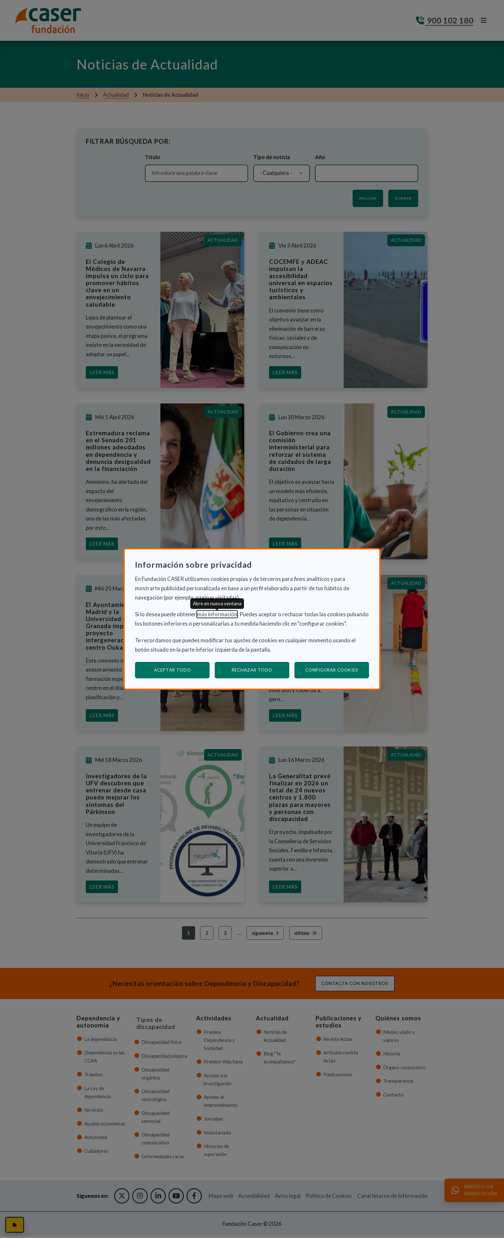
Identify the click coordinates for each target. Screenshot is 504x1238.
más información (217, 614)
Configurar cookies (337, 670)
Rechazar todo (252, 670)
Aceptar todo (172, 670)
